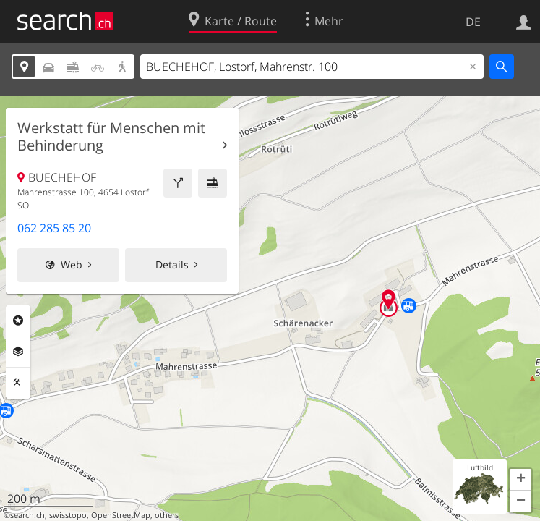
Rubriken (18, 320)
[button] (520, 480)
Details (172, 264)
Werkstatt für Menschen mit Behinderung (111, 136)
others (167, 515)
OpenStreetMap (120, 515)
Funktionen (18, 383)
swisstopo (68, 515)
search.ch (27, 515)
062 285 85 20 (54, 228)
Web (71, 264)
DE (473, 22)
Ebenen (18, 351)
